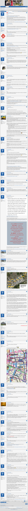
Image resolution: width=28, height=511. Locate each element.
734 (3, 80)
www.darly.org (2, 30)
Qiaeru (16, 509)
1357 (3, 121)
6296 (3, 296)
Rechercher (8, 7)
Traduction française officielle (13, 509)
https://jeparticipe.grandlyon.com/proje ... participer (12, 176)
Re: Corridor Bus (9, 96)
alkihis (8, 421)
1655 (3, 255)
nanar (1, 26)
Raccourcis (5, 6)
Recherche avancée (27, 7)
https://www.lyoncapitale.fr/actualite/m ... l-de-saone (12, 16)
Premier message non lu (3, 7)
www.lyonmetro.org (3, 94)
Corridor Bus (2, 10)
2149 (3, 17)
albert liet (2, 406)
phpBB (8, 508)
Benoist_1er (9, 58)
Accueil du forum (2, 6)
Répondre (2, 11)
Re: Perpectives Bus (9, 23)
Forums (7, 6)
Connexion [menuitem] (27, 6)
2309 (3, 40)
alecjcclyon (9, 13)
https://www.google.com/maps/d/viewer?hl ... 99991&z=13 (14, 166)
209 (3, 62)
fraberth (8, 76)
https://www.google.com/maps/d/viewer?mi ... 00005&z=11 (20, 105)
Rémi (8, 394)
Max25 (1, 317)
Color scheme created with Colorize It (19, 508)
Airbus (1, 262)
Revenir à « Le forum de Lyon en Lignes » (4, 503)
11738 (3, 91)
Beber (8, 173)
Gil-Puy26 (2, 325)
